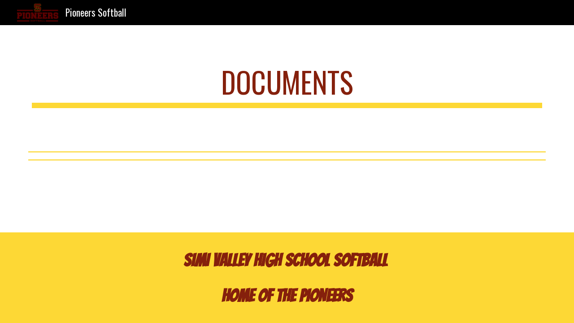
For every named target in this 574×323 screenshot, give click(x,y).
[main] (287, 86)
